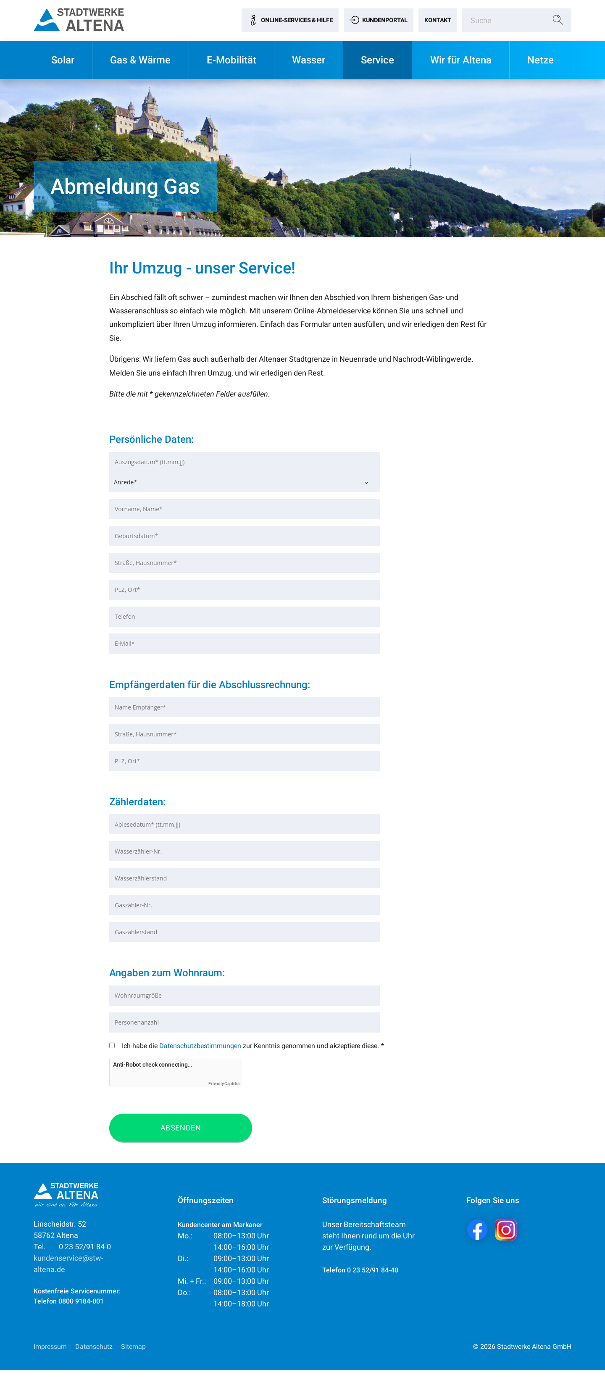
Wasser (308, 60)
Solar (62, 60)
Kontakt (437, 20)
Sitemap (133, 1353)
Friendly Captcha (223, 1090)
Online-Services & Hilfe (297, 20)
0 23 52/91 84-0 (72, 1253)
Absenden (180, 1134)
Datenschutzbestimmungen (200, 1046)
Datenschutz (94, 1353)
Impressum (50, 1353)
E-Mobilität (231, 60)
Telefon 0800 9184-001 (69, 1308)
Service (377, 60)
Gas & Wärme (140, 60)
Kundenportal (385, 20)
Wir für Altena (461, 60)
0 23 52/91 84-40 (372, 1277)
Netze (540, 60)
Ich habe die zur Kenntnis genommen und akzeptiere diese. (241, 1050)
